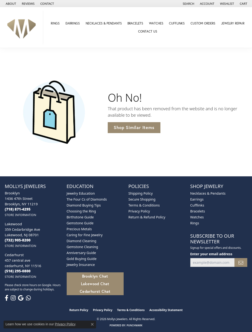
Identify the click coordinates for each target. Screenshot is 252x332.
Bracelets (135, 23)
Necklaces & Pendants (104, 23)
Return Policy (78, 310)
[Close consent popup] (92, 324)
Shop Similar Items (134, 127)
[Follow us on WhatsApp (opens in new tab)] (28, 298)
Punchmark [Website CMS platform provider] (135, 325)
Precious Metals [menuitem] (79, 229)
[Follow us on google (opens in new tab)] (20, 298)
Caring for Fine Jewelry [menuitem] (85, 235)
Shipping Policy (140, 193)
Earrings (72, 23)
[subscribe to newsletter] (240, 262)
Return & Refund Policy (146, 217)
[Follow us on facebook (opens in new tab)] (6, 298)
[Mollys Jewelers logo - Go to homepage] (22, 27)
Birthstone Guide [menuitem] (80, 217)
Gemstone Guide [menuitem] (80, 223)
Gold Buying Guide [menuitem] (82, 258)
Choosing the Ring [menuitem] (81, 211)
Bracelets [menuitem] (197, 211)
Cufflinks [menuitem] (197, 205)
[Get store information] (20, 215)
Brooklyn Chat (95, 276)
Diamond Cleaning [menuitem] (81, 241)
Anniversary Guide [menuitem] (81, 252)
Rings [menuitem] (194, 223)
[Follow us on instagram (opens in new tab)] (13, 298)
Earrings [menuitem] (197, 199)
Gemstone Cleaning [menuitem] (82, 247)
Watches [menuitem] (197, 217)
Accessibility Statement (165, 310)
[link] (10, 3)
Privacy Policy (139, 211)
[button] (188, 3)
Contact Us (147, 31)
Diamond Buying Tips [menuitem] (84, 205)
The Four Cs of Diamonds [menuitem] (87, 199)
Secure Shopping (141, 199)
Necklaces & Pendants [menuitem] (208, 193)
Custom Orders (203, 23)
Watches (156, 23)
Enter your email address (211, 254)
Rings (55, 23)
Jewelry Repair (232, 23)
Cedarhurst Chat (95, 291)
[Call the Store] (18, 209)
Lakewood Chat (95, 283)
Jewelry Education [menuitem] (81, 193)
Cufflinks (177, 23)
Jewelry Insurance (81, 264)
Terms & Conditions (144, 205)
